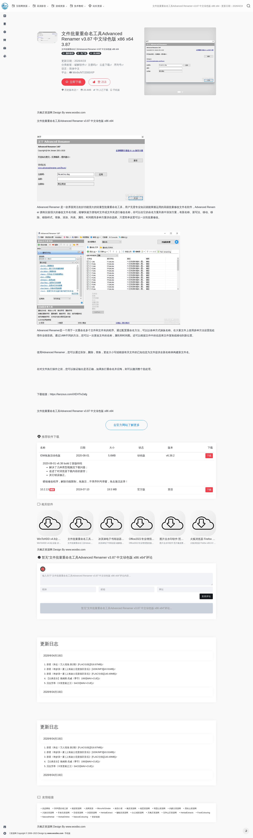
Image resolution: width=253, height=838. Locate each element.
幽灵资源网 (136, 808)
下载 (214, 455)
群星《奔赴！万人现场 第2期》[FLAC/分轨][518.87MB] (78, 664)
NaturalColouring (85, 817)
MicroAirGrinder (109, 808)
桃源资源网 (81, 808)
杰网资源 (94, 808)
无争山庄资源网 (175, 813)
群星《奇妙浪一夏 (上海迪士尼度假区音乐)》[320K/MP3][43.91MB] (85, 669)
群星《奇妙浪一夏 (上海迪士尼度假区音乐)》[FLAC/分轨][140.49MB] (85, 673)
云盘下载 (109, 64)
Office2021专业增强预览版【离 (147, 539)
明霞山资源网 (164, 808)
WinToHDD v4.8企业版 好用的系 (55, 539)
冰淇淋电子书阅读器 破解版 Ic (116, 539)
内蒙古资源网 (180, 808)
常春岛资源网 (68, 813)
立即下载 (78, 82)
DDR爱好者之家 (66, 808)
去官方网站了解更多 (131, 425)
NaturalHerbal (53, 817)
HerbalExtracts (192, 813)
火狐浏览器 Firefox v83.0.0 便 (208, 539)
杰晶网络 (51, 808)
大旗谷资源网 (53, 813)
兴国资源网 (97, 813)
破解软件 (84, 64)
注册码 (97, 64)
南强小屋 (123, 808)
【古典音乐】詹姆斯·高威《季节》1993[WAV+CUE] (77, 678)
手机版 (77, 833)
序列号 (122, 64)
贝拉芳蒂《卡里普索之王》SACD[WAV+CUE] (74, 683)
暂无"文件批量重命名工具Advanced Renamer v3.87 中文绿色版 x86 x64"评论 (102, 557)
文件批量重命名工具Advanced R (85, 539)
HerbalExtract (111, 813)
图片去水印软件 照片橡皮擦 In (177, 539)
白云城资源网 (142, 813)
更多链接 (101, 817)
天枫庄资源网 (158, 813)
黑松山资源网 (195, 808)
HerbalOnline (68, 817)
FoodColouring (208, 813)
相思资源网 (150, 808)
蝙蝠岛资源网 (127, 813)
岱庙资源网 (83, 813)
